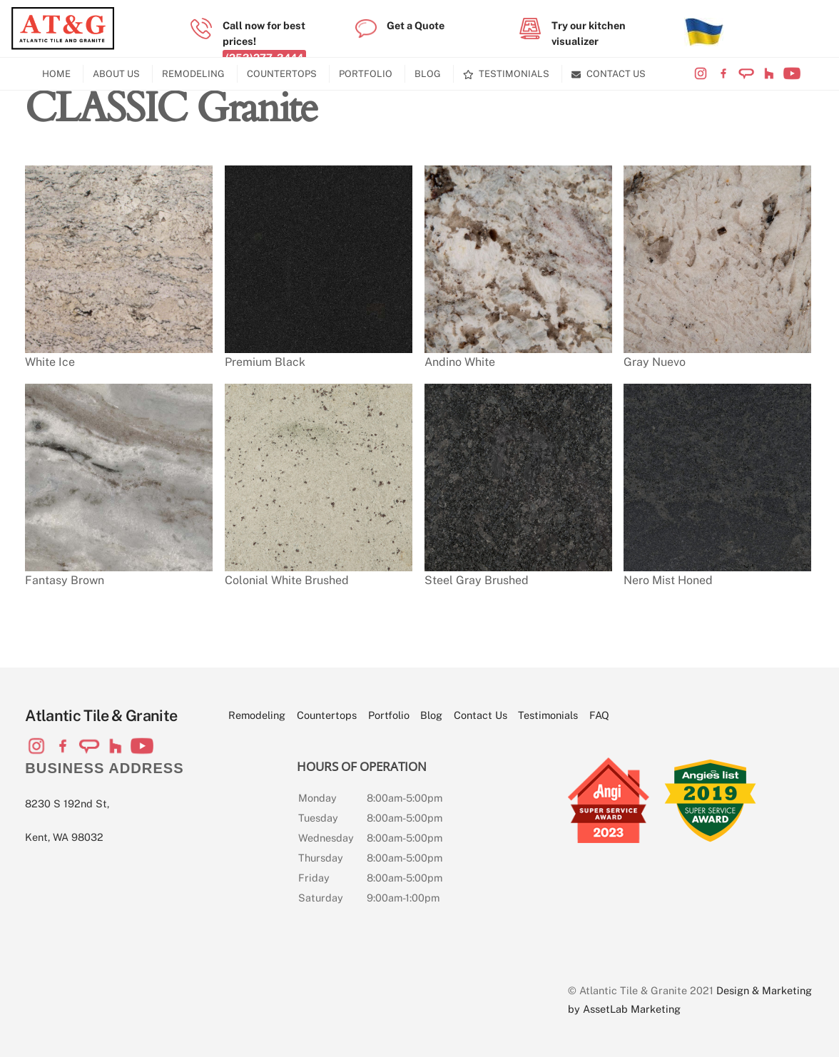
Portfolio (365, 73)
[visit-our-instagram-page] (700, 74)
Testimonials (506, 73)
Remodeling (193, 73)
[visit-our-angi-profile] (746, 74)
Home (56, 73)
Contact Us (608, 73)
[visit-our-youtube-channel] (791, 74)
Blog (428, 73)
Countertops (282, 73)
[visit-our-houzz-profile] (769, 74)
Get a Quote (415, 25)
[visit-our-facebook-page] (723, 74)
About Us (116, 73)
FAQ (599, 715)
